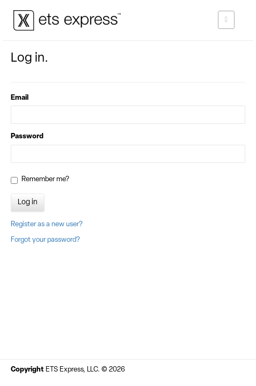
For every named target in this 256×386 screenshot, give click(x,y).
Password (27, 136)
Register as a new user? (47, 224)
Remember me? (40, 180)
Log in (28, 202)
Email (19, 97)
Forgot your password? (45, 239)
